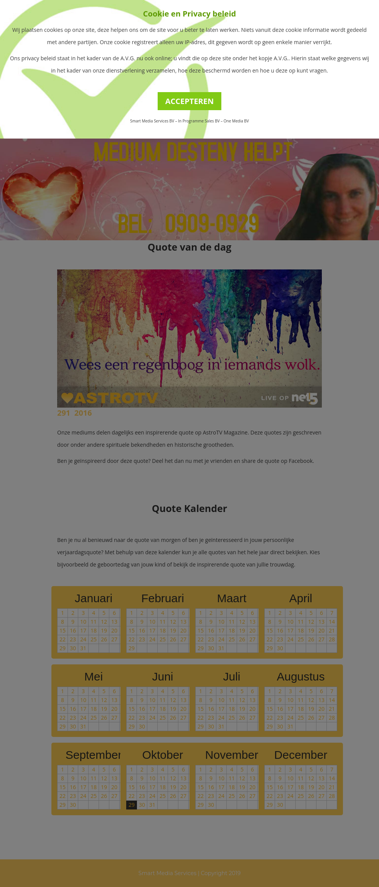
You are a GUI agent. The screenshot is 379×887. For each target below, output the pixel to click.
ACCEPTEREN (189, 101)
